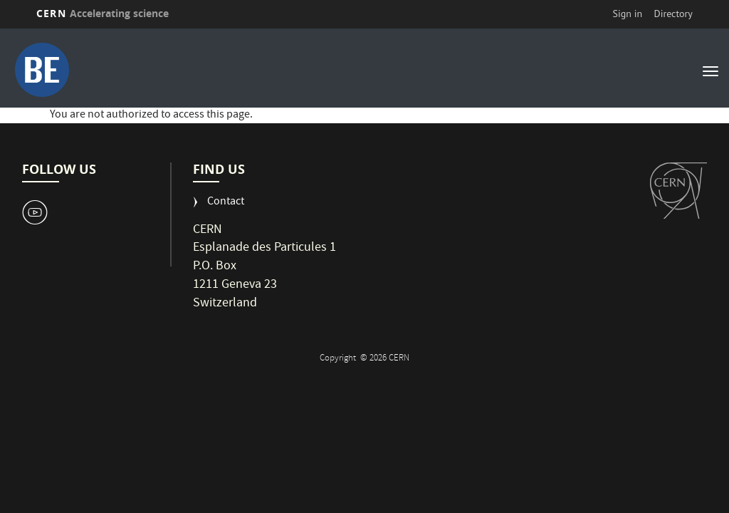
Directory (673, 13)
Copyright (339, 359)
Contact (225, 203)
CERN (102, 13)
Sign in (628, 13)
